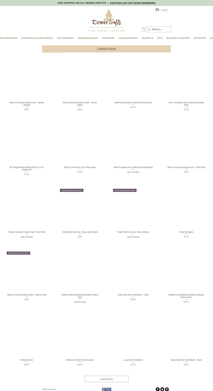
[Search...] (158, 29)
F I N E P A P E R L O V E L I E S (106, 30)
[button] (143, 29)
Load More (106, 379)
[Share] (106, 389)
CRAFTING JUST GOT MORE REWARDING (132, 3)
